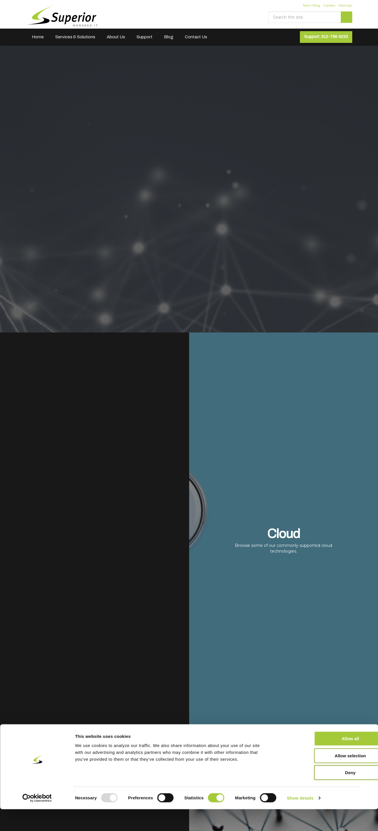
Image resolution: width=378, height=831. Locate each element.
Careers (329, 5)
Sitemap (345, 5)
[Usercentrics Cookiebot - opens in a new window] (37, 820)
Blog (168, 37)
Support (144, 37)
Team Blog (311, 5)
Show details (300, 819)
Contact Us (196, 37)
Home (38, 37)
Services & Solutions (75, 37)
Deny (315, 794)
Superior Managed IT (62, 16)
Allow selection (315, 777)
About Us (116, 37)
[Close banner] (369, 755)
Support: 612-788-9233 (326, 37)
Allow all (315, 760)
